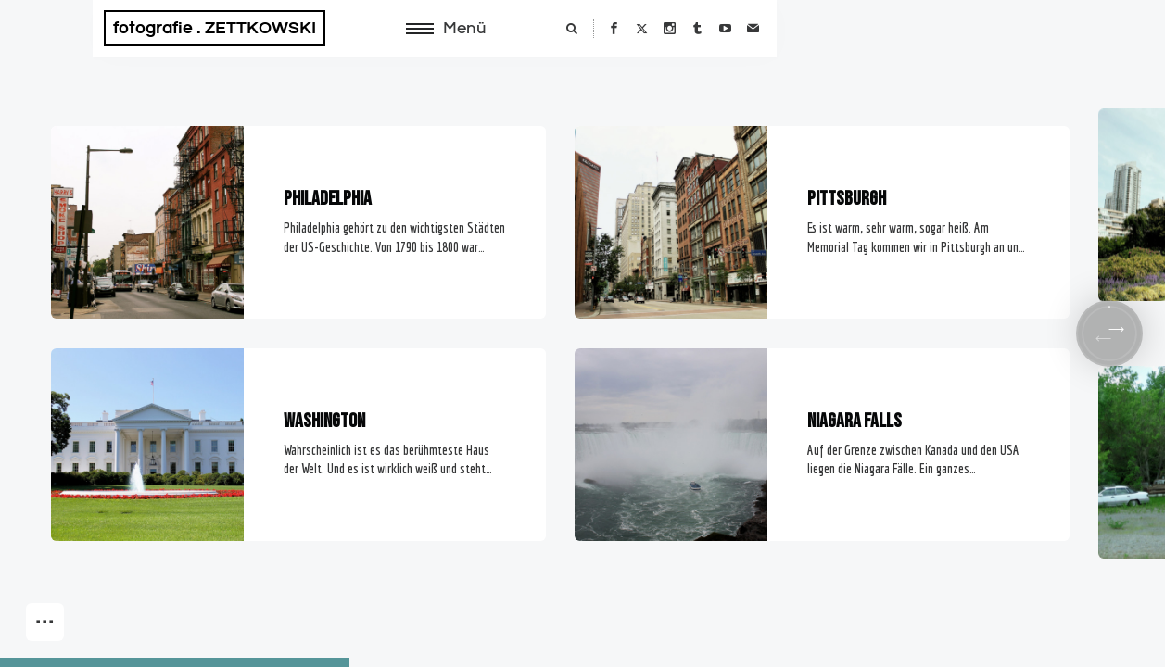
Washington (324, 421)
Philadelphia (328, 198)
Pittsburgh (846, 198)
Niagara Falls (854, 421)
